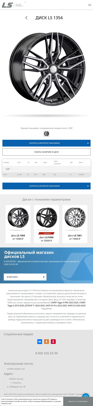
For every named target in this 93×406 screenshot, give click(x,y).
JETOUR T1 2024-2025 (35, 305)
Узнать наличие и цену (46, 152)
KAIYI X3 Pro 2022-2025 (57, 305)
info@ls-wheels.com (16, 369)
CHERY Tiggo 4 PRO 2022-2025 (65, 302)
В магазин (12, 277)
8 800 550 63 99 (46, 353)
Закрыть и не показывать (78, 401)
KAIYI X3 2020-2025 (76, 305)
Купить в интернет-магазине (44, 143)
